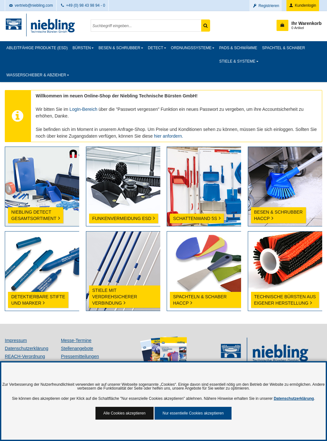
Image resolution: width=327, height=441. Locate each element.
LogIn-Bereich (83, 109)
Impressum (16, 340)
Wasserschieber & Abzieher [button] (36, 75)
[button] (299, 25)
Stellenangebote (77, 348)
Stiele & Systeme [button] (237, 61)
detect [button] (155, 48)
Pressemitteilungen (80, 356)
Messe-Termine (76, 340)
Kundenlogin (302, 5)
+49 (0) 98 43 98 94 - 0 (82, 5)
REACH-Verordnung (25, 356)
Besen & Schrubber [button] (119, 48)
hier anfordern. (168, 136)
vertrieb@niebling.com (30, 5)
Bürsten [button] (81, 48)
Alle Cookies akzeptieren (124, 413)
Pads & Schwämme (238, 48)
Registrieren (265, 6)
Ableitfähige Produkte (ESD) (37, 48)
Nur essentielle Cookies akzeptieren (193, 413)
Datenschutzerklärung (26, 348)
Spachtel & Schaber (283, 48)
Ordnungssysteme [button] (191, 48)
